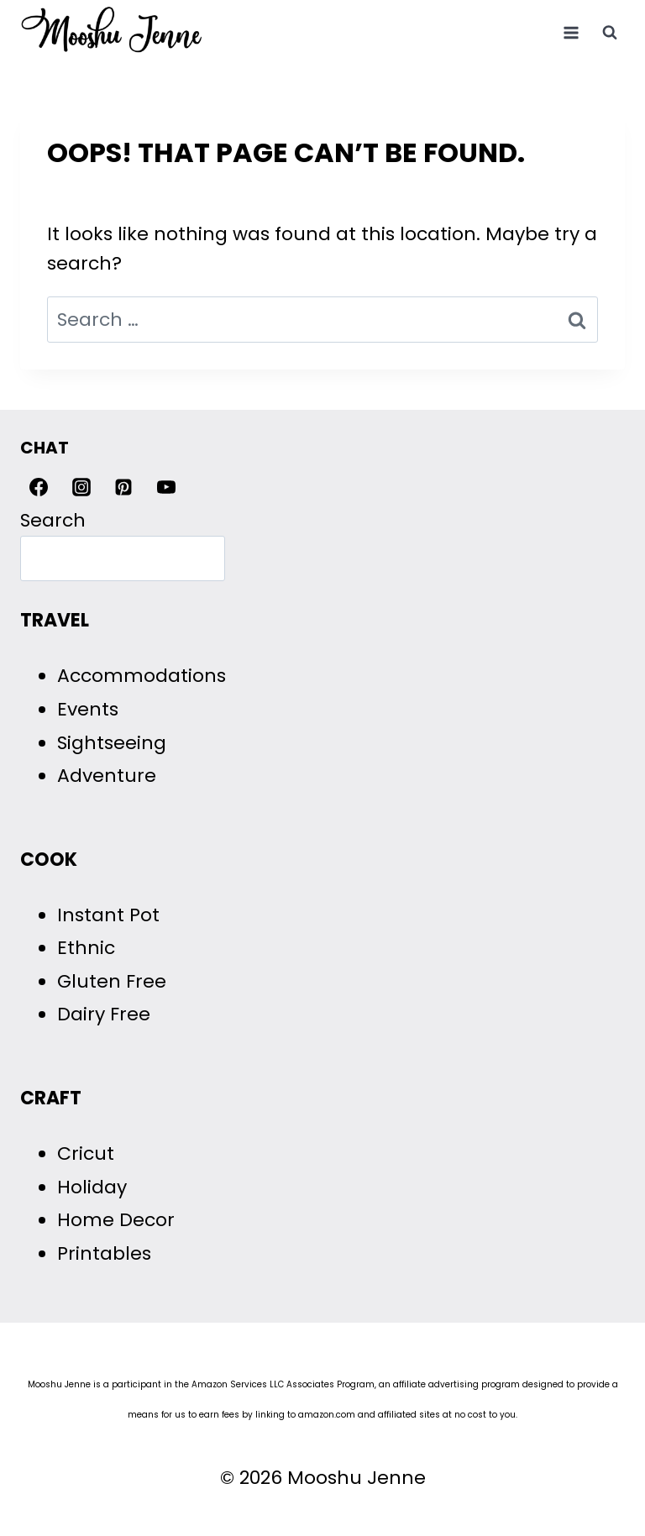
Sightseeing (111, 743)
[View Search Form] (610, 33)
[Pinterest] (123, 487)
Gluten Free (111, 981)
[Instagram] (81, 487)
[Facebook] (38, 487)
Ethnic (86, 948)
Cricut (85, 1153)
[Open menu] (570, 32)
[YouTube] (166, 487)
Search (53, 520)
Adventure (106, 776)
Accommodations (141, 676)
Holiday (92, 1187)
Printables (104, 1253)
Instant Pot (108, 915)
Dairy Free (103, 1014)
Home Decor (116, 1220)
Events (87, 709)
